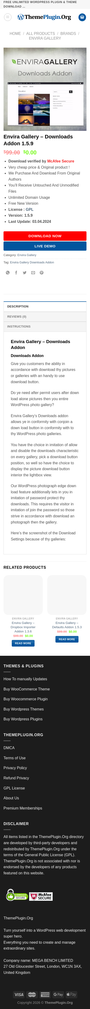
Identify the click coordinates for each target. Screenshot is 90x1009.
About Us (11, 798)
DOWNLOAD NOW (45, 236)
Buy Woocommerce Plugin (26, 699)
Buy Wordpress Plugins (23, 719)
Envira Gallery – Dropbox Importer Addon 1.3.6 (23, 627)
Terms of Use (15, 758)
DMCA (9, 748)
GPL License (14, 788)
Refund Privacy (16, 778)
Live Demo (45, 246)
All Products (40, 34)
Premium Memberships (23, 808)
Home (15, 34)
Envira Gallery (45, 38)
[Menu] (8, 17)
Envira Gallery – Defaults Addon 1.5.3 (67, 625)
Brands (68, 34)
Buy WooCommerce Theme (27, 689)
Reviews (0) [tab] (16, 316)
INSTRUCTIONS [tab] (19, 326)
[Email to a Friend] (33, 273)
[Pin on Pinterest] (42, 273)
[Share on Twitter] (25, 273)
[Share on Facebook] (16, 273)
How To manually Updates (25, 679)
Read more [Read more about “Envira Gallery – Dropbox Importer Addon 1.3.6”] (23, 643)
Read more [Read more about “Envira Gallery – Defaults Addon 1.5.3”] (67, 639)
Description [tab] (17, 306)
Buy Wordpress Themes (24, 709)
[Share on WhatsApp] (8, 273)
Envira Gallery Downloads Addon (32, 262)
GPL (30, 210)
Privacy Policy (15, 768)
